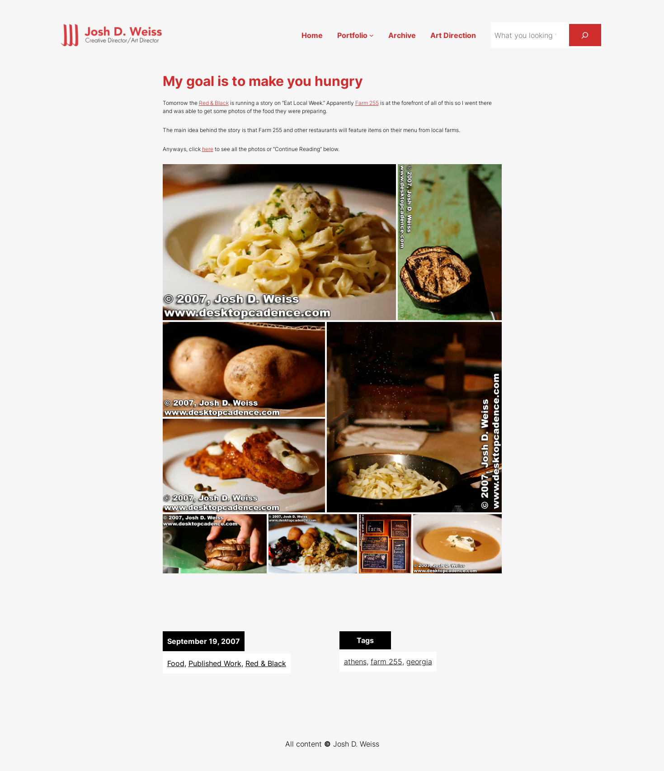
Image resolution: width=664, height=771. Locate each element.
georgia (419, 661)
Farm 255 (367, 102)
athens (355, 661)
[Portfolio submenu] (371, 35)
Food (175, 663)
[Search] (585, 35)
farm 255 (386, 661)
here (207, 149)
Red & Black (214, 102)
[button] (279, 242)
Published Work (214, 663)
